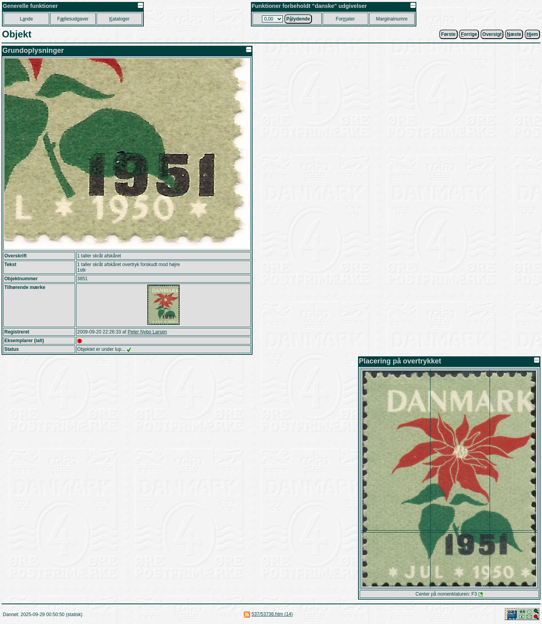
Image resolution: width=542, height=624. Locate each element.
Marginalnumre (392, 19)
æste (514, 34)
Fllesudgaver (72, 19)
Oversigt (492, 34)
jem (532, 34)
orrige (469, 34)
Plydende (298, 19)
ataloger (119, 19)
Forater (345, 19)
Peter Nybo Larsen (147, 332)
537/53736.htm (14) (272, 614)
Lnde (26, 19)
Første (448, 34)
